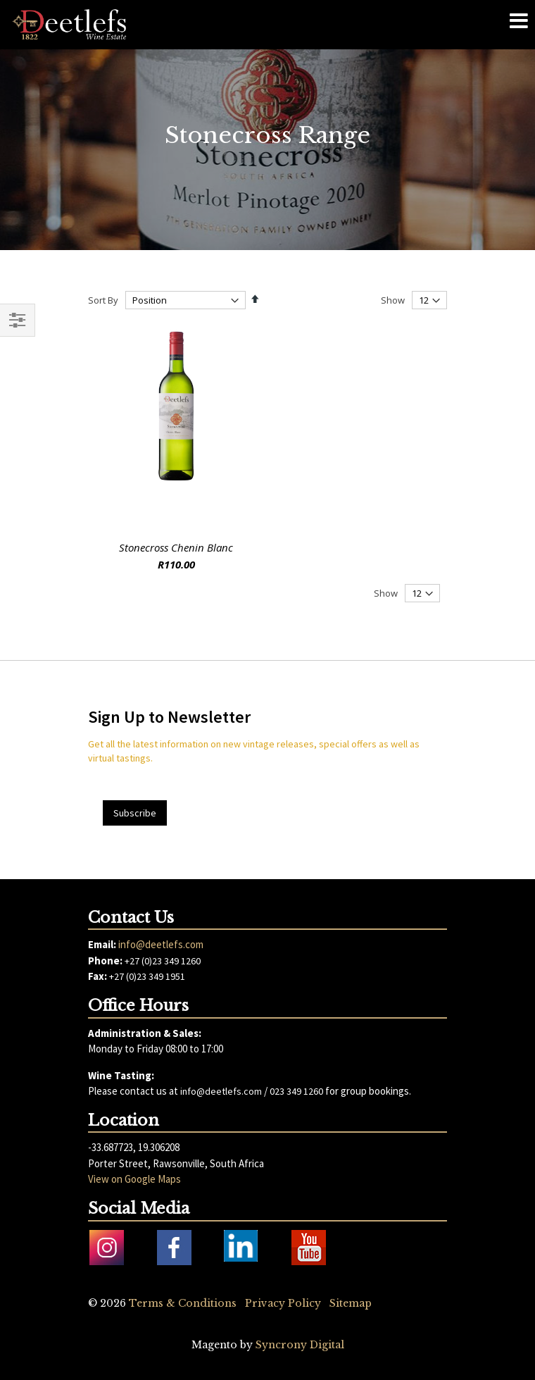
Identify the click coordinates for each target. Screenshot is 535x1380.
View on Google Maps (134, 1179)
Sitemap (350, 1303)
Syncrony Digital (300, 1344)
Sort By (103, 300)
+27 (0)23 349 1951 (147, 976)
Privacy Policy (283, 1303)
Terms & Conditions (183, 1303)
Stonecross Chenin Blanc (176, 547)
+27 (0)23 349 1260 (163, 961)
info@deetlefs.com (160, 944)
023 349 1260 (296, 1091)
